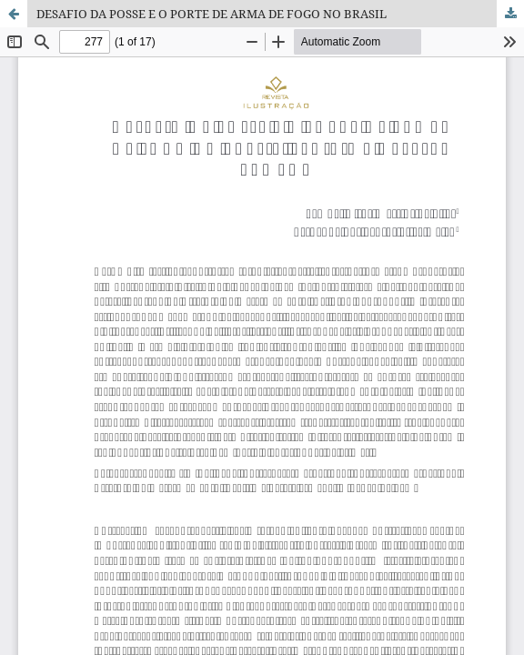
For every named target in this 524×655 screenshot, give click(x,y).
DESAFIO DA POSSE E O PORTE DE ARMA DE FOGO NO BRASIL (211, 13)
